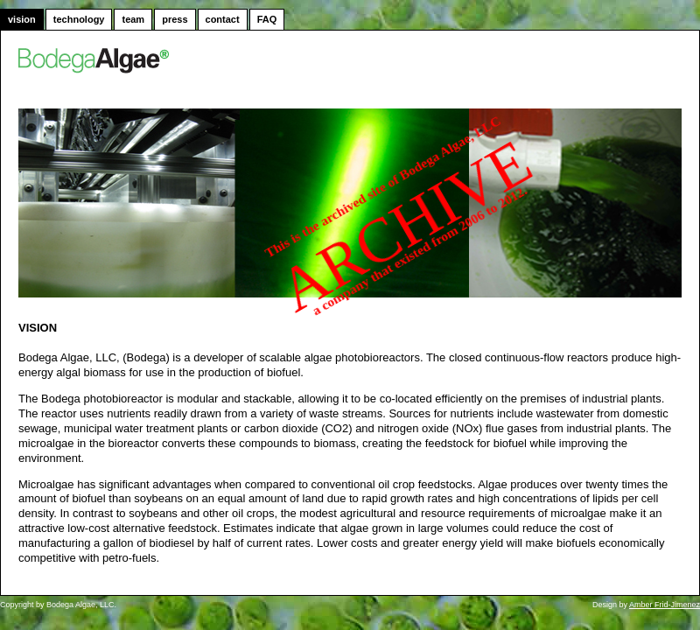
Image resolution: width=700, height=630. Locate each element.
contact (223, 19)
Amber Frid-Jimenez (664, 604)
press (174, 19)
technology (79, 19)
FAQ (267, 19)
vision (22, 19)
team (133, 19)
